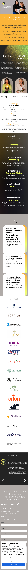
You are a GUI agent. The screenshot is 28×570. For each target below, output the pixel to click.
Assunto (3, 539)
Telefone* (3, 533)
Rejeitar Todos (13, 561)
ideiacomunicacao (10, 520)
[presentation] (3, 481)
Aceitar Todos (13, 564)
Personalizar (13, 558)
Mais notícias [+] (14, 222)
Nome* (2, 522)
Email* (2, 528)
